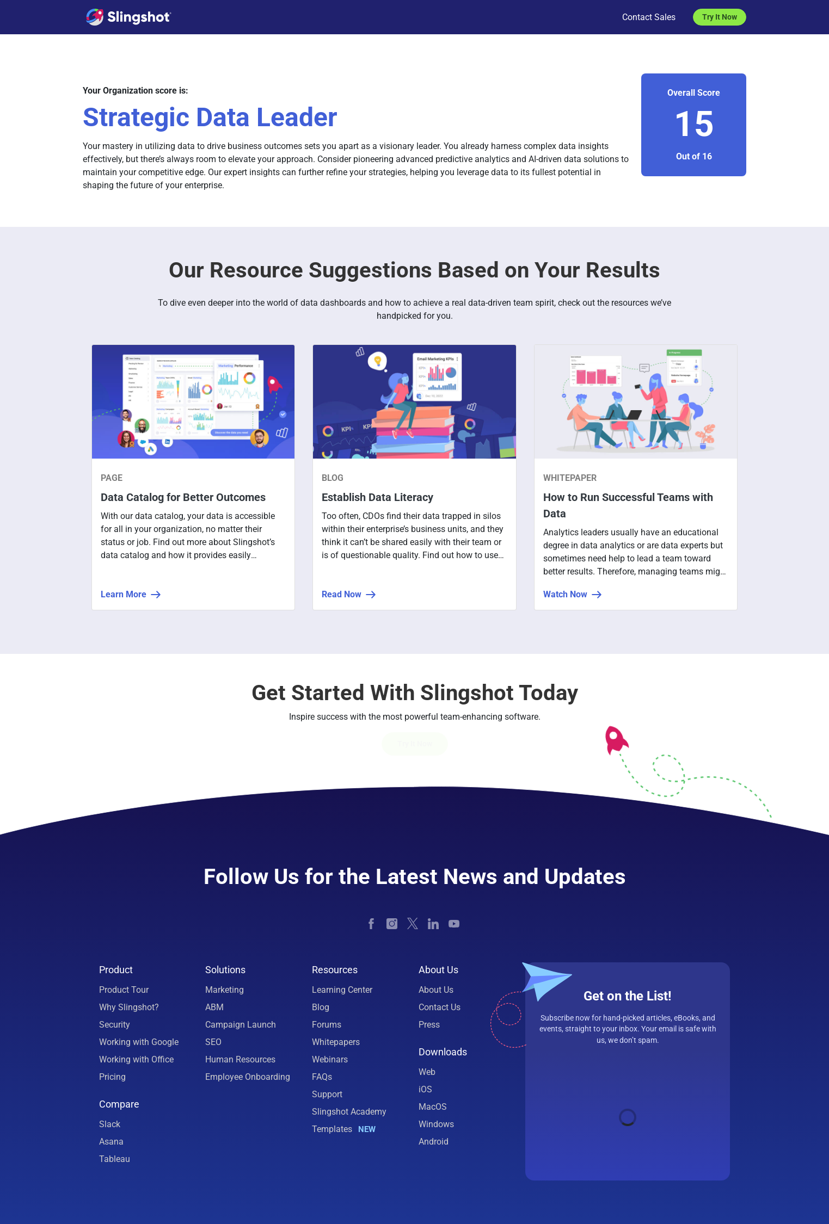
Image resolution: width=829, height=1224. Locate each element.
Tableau (114, 1159)
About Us (436, 990)
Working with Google (139, 1042)
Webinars (330, 1059)
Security (114, 1024)
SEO (213, 1042)
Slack (109, 1124)
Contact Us (439, 1007)
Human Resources (240, 1059)
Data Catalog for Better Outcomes (183, 497)
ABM (214, 1007)
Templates (343, 1129)
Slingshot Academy (349, 1111)
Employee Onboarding (247, 1077)
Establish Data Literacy (377, 497)
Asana (111, 1141)
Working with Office (136, 1059)
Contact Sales (649, 17)
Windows (436, 1124)
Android (434, 1141)
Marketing (224, 990)
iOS (425, 1089)
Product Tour (124, 990)
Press (429, 1024)
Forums (326, 1024)
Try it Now (414, 743)
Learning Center (342, 990)
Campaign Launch (240, 1024)
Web (427, 1072)
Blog (320, 1007)
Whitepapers (336, 1042)
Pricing (112, 1077)
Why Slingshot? (129, 1007)
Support (327, 1094)
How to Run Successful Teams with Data (628, 505)
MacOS (433, 1107)
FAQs (322, 1077)
